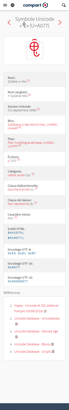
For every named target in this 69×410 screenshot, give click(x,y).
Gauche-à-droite (19, 189)
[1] (28, 80)
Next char (60, 22)
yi (9, 160)
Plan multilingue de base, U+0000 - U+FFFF (31, 144)
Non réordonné (18, 204)
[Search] (64, 5)
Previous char (9, 22)
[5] (18, 159)
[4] (19, 127)
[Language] (12, 5)
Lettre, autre (16, 175)
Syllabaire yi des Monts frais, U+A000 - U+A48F (33, 126)
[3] (38, 109)
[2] (29, 94)
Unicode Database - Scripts (32, 351)
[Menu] (5, 5)
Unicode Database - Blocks (32, 344)
